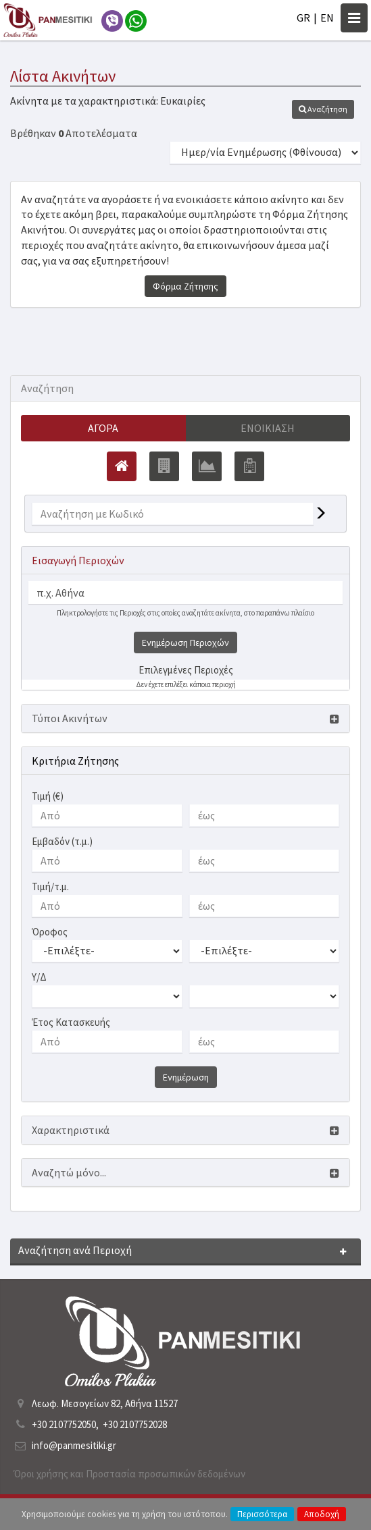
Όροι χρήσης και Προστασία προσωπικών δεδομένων (129, 1473)
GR (303, 17)
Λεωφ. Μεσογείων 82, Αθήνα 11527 (105, 1403)
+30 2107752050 (64, 1424)
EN (327, 17)
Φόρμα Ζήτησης (185, 286)
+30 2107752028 (135, 1424)
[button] (323, 109)
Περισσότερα (262, 1514)
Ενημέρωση (186, 1077)
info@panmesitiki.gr (74, 1445)
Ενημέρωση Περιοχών (185, 642)
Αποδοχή (321, 1514)
